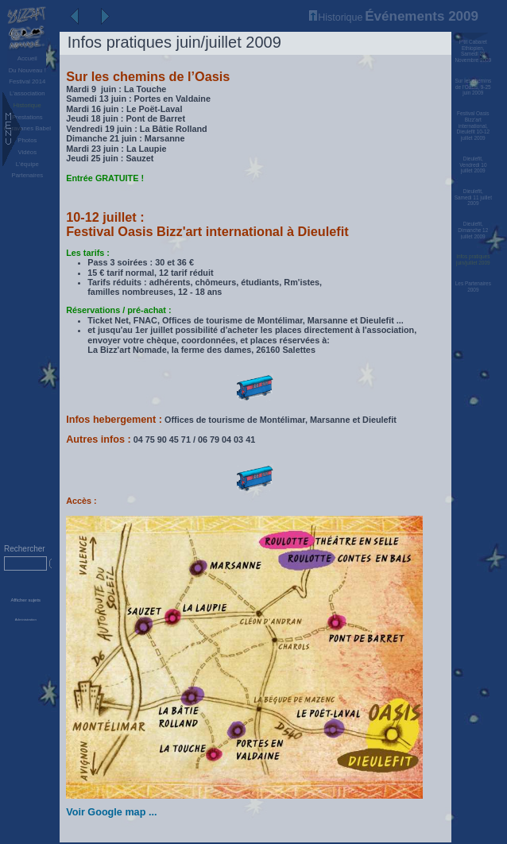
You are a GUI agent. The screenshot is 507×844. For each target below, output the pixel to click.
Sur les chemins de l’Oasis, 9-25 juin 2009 (473, 86)
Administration (26, 619)
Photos (27, 140)
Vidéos (27, 152)
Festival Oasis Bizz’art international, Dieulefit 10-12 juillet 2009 (473, 125)
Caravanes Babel (27, 128)
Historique (27, 105)
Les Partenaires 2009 (473, 286)
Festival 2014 (27, 81)
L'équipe (27, 164)
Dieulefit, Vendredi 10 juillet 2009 (472, 164)
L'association (27, 93)
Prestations (27, 117)
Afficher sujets (25, 600)
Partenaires (28, 175)
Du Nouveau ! (27, 70)
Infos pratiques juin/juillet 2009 (473, 259)
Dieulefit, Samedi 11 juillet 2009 (473, 197)
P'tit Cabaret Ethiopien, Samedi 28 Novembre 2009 (473, 51)
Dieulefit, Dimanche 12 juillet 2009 (473, 229)
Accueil (27, 58)
